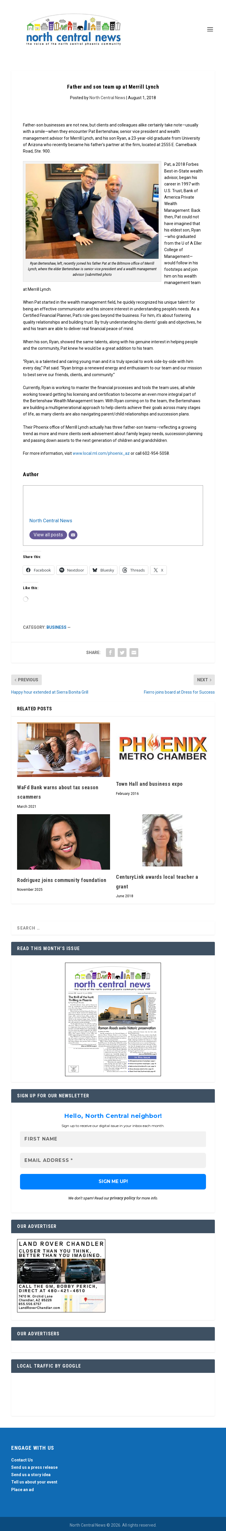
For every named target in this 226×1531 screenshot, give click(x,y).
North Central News (107, 97)
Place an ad (22, 1489)
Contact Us (22, 1460)
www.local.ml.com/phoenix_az (101, 453)
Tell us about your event (34, 1482)
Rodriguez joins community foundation (61, 880)
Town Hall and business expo (149, 784)
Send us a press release (34, 1467)
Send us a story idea (31, 1474)
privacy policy (122, 1198)
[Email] (73, 534)
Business (56, 627)
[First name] (113, 1139)
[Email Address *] (113, 1160)
